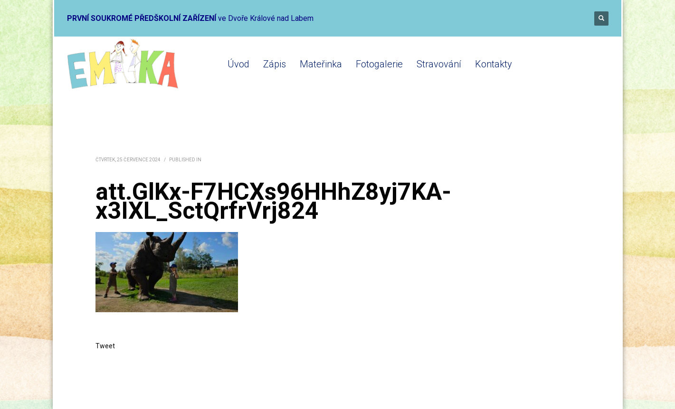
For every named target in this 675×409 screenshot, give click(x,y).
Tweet (105, 346)
